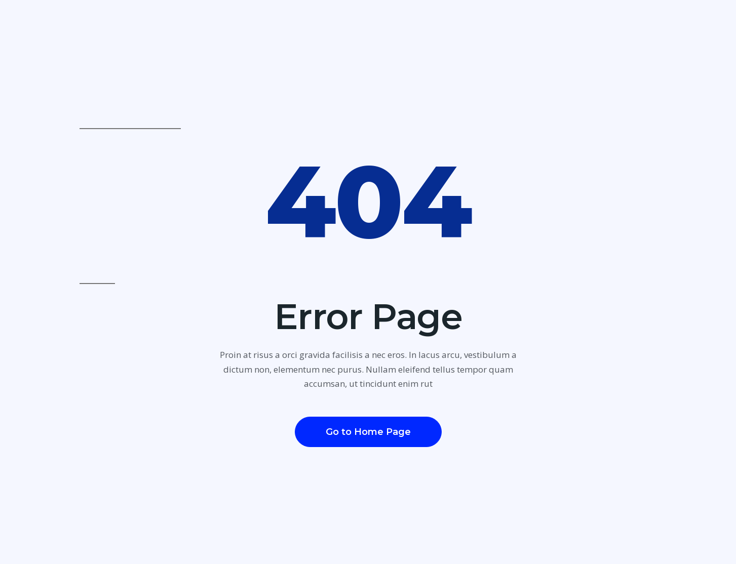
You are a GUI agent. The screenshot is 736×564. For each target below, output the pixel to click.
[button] (368, 432)
